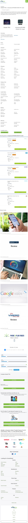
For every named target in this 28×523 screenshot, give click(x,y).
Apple (2, 471)
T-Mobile (16, 463)
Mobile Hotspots (3, 480)
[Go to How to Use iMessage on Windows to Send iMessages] (14, 222)
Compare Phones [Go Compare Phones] (14, 406)
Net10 (16, 464)
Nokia (16, 473)
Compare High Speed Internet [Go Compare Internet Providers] (14, 425)
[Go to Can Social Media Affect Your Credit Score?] (14, 269)
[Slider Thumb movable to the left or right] (6, 357)
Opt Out (14, 521)
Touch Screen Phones (4, 492)
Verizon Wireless (3, 462)
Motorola (2, 473)
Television (16, 485)
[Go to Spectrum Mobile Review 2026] (14, 246)
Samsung (2, 475)
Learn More (14, 380)
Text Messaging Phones (19, 492)
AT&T (16, 462)
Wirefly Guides (14, 502)
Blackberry (17, 497)
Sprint (2, 463)
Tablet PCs (17, 480)
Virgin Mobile (3, 464)
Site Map (14, 519)
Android (2, 497)
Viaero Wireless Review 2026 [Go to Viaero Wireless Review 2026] (4, 328)
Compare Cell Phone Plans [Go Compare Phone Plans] (14, 404)
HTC (1, 472)
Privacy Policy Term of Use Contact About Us (14, 515)
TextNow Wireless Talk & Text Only (12, 167)
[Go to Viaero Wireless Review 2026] (14, 317)
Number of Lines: (14, 347)
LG (15, 472)
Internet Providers (4, 485)
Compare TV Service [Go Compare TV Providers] (14, 422)
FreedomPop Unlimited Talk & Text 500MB (12, 181)
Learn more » (3, 39)
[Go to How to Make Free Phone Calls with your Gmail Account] (14, 293)
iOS (1, 498)
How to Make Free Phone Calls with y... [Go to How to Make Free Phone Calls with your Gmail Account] (5, 304)
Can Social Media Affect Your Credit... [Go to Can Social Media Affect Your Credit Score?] (5, 280)
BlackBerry (17, 471)
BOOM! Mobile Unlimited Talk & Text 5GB (13, 196)
